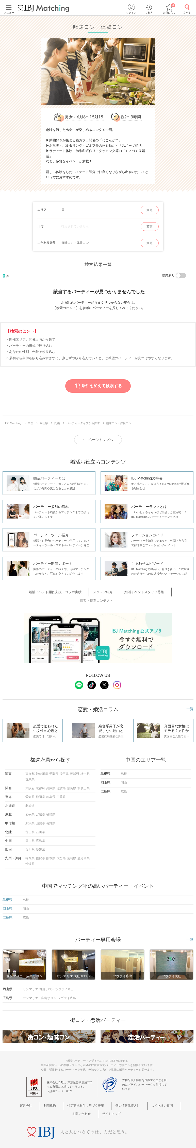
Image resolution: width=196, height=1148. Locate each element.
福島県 (50, 803)
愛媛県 (40, 838)
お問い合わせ (169, 1094)
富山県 (30, 821)
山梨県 (40, 812)
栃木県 (85, 762)
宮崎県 (71, 847)
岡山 (124, 771)
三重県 (61, 785)
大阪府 (30, 777)
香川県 (30, 838)
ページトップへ (100, 440)
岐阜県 (50, 785)
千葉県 (53, 762)
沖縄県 (30, 852)
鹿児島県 (83, 847)
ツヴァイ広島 (67, 987)
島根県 (7, 889)
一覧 (189, 697)
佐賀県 (40, 847)
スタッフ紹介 (85, 591)
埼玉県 (64, 762)
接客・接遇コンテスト (162, 591)
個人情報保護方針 (112, 1094)
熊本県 (50, 847)
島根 (124, 762)
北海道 (30, 794)
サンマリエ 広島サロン (39, 987)
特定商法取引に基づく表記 (74, 1094)
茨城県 (74, 762)
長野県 (50, 812)
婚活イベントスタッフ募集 (120, 591)
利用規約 (42, 1094)
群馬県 (30, 768)
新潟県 (30, 812)
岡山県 (30, 829)
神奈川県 (42, 762)
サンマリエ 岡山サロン (38, 978)
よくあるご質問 (142, 1094)
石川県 (40, 821)
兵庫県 (50, 777)
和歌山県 (83, 777)
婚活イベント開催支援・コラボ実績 (44, 591)
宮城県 (40, 803)
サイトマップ (98, 1100)
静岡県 (40, 785)
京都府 (40, 777)
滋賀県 (61, 777)
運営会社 (23, 1094)
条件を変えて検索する (98, 385)
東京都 (30, 762)
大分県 (61, 847)
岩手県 (30, 803)
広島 (124, 780)
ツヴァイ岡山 (64, 978)
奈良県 (71, 777)
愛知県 (30, 785)
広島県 (40, 829)
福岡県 (30, 847)
